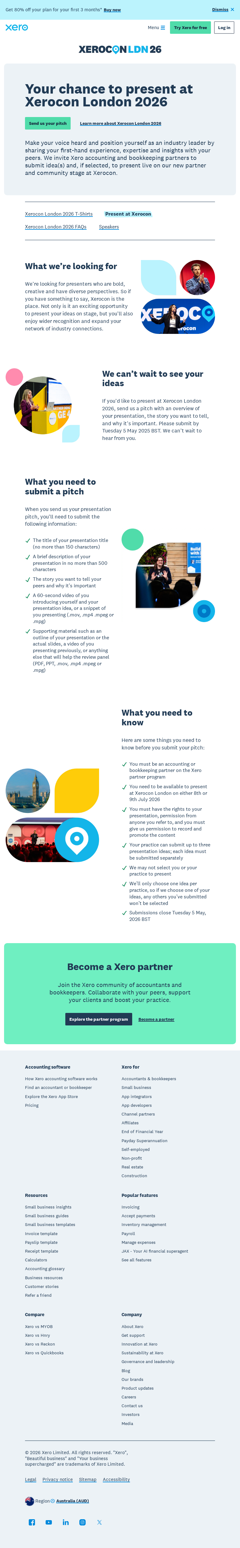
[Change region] (69, 1501)
